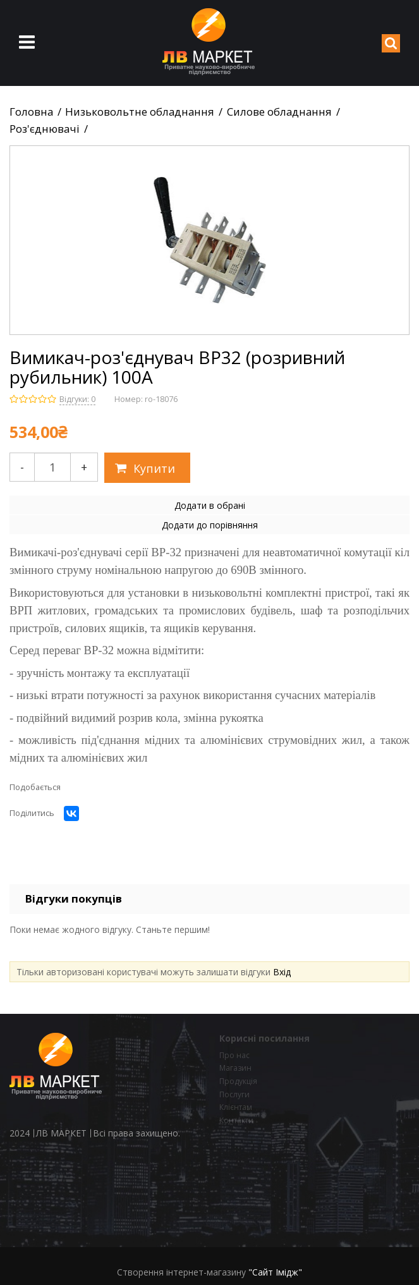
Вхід (282, 972)
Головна (31, 112)
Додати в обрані (209, 505)
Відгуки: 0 (77, 399)
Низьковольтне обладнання (139, 112)
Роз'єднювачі (44, 129)
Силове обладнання (279, 112)
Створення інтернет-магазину (181, 1272)
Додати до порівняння (210, 525)
